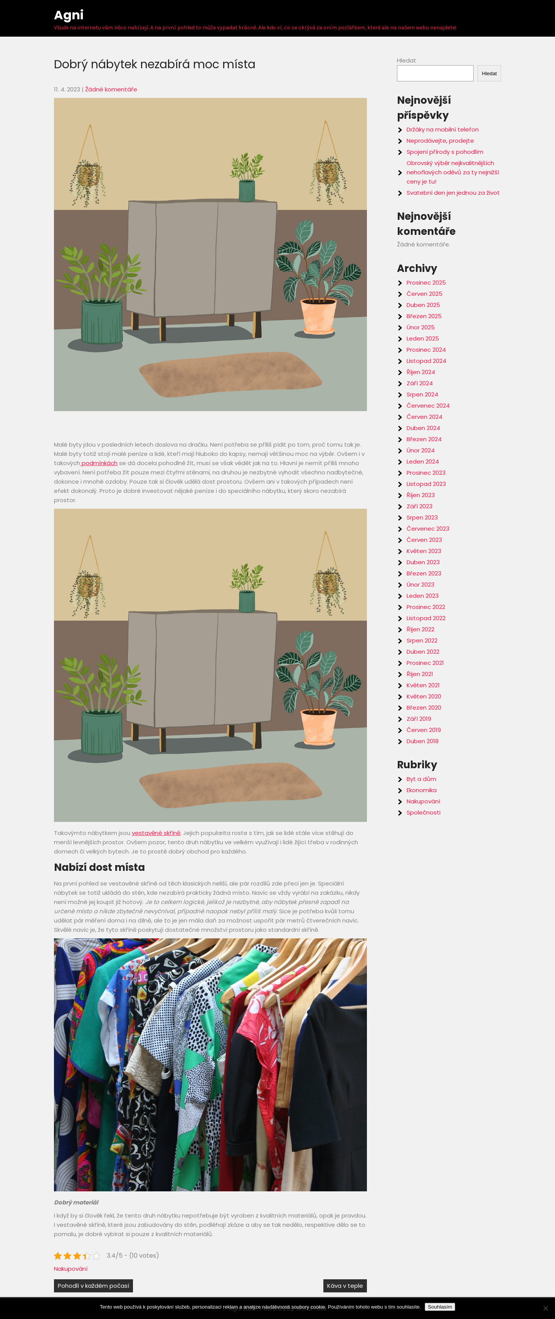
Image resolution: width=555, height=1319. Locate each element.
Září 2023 (419, 506)
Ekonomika (422, 790)
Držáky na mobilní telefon (443, 129)
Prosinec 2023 (426, 473)
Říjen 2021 (420, 674)
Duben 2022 (423, 652)
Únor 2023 (420, 584)
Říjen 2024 (421, 372)
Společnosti (424, 812)
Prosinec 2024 (426, 350)
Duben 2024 (423, 428)
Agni (69, 15)
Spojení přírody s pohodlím (445, 152)
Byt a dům (421, 779)
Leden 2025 (423, 338)
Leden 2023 (423, 596)
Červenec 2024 (428, 405)
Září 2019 (419, 719)
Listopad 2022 (426, 618)
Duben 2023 (423, 562)
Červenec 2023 (428, 529)
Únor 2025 (421, 327)
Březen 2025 (424, 316)
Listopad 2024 (426, 361)
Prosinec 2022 (426, 607)
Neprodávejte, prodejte (440, 141)
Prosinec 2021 (425, 663)
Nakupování (70, 1269)
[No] (545, 1308)
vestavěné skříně (156, 833)
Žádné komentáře (111, 89)
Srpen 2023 (422, 517)
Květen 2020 (424, 696)
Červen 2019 (424, 730)
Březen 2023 (424, 573)
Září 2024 (420, 383)
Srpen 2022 (422, 640)
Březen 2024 (424, 439)
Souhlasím (440, 1307)
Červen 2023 (424, 540)
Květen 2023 (424, 551)
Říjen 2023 (421, 495)
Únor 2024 (421, 450)
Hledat (406, 60)
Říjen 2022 (420, 629)
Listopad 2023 (426, 484)
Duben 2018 (423, 741)
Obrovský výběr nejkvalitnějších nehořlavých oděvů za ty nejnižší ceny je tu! (453, 172)
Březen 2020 (424, 707)
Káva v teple (345, 1286)
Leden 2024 (423, 461)
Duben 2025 (423, 305)
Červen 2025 (424, 294)
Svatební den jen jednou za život (453, 193)
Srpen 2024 (422, 394)
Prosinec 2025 (426, 282)
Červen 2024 (424, 417)
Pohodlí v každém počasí (93, 1286)
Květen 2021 (423, 685)
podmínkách (99, 463)
